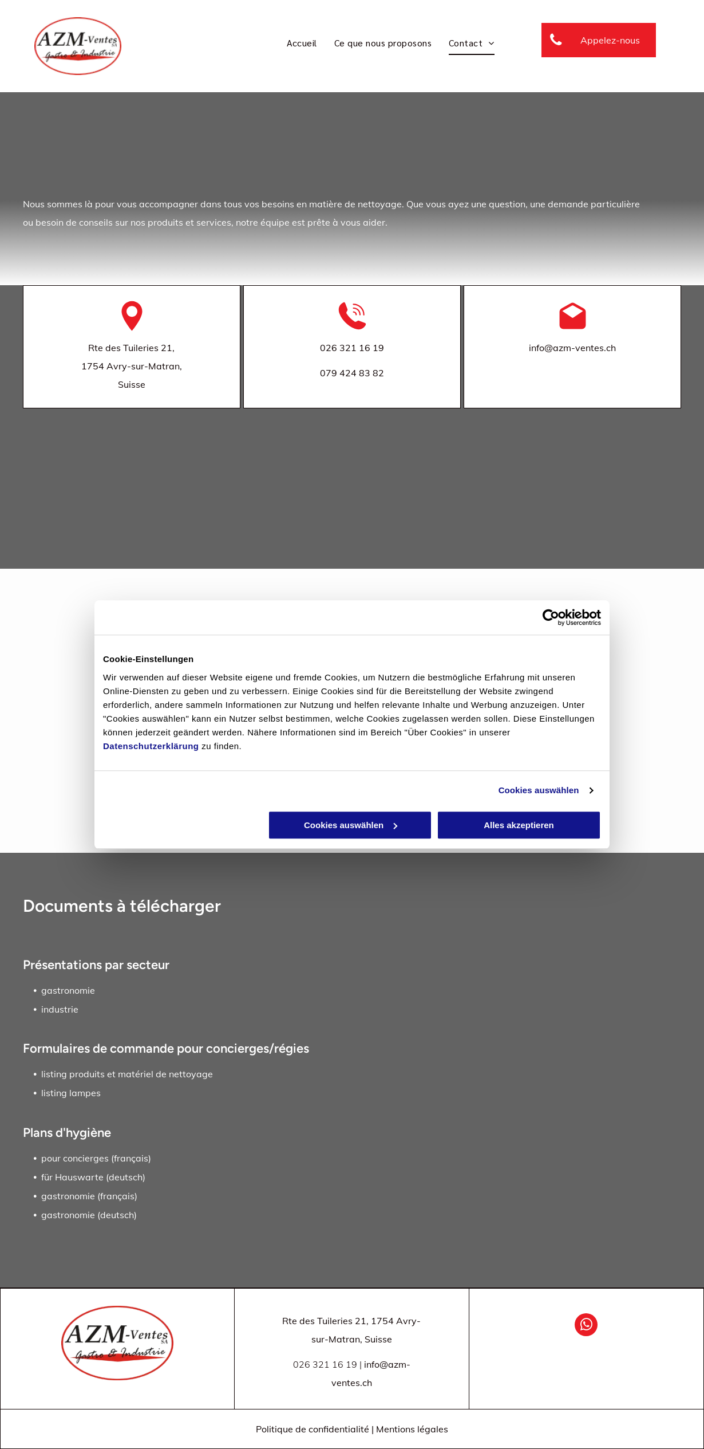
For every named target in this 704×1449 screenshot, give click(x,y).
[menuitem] (302, 43)
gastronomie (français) (89, 1196)
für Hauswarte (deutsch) (93, 1177)
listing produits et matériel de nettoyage (127, 1074)
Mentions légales (412, 1429)
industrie (59, 1009)
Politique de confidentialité (312, 1429)
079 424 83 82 (352, 373)
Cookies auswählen (539, 790)
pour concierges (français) (96, 1158)
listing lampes (71, 1092)
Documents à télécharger (122, 905)
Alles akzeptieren (519, 825)
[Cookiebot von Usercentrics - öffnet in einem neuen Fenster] (551, 617)
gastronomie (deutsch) (89, 1214)
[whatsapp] (586, 1326)
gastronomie (68, 990)
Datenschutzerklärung (151, 746)
